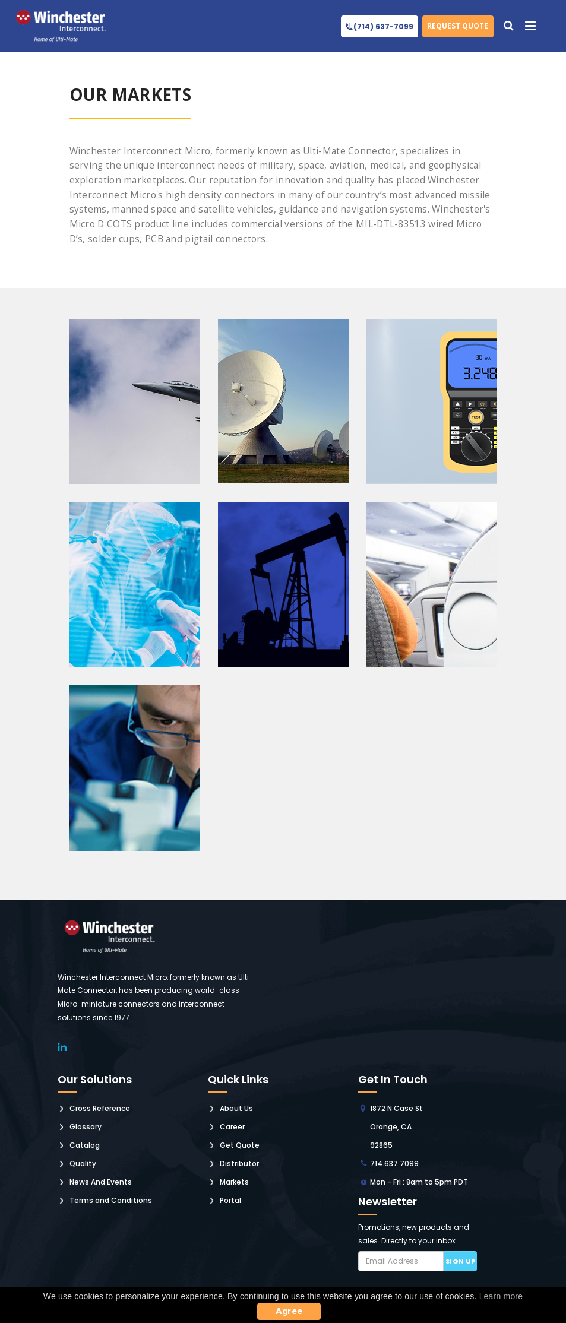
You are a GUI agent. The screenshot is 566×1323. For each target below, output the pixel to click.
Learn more (501, 1296)
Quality (82, 1164)
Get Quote (240, 1145)
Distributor (239, 1164)
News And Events (100, 1182)
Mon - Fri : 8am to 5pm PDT (419, 1182)
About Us (236, 1108)
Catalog (84, 1145)
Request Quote (457, 26)
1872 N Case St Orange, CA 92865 (396, 1126)
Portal (230, 1200)
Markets (234, 1182)
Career (232, 1127)
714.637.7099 (394, 1164)
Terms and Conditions (110, 1200)
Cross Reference (99, 1108)
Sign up (460, 1261)
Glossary (85, 1127)
